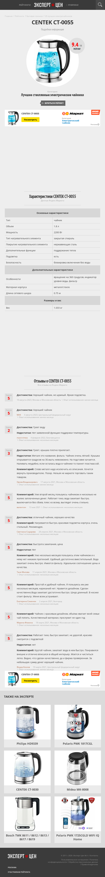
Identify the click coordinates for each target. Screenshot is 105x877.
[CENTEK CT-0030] (27, 768)
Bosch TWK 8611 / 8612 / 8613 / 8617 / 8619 (27, 837)
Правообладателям (90, 864)
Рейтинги (25, 4)
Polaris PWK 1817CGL (78, 743)
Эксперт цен (48, 5)
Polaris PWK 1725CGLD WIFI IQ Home (77, 837)
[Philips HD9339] (27, 722)
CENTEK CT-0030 (27, 789)
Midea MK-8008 (78, 789)
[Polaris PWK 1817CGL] (77, 722)
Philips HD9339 (27, 743)
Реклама (12, 867)
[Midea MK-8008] (77, 768)
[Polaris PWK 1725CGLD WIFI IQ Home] (77, 813)
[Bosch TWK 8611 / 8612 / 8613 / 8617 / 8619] (27, 813)
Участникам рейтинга (19, 872)
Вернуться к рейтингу (52, 103)
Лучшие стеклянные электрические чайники (52, 95)
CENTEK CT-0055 (30, 113)
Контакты (94, 855)
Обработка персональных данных (83, 862)
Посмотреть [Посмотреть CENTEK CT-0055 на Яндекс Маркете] (30, 119)
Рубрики (73, 4)
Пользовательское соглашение (74, 859)
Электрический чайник (70, 121)
